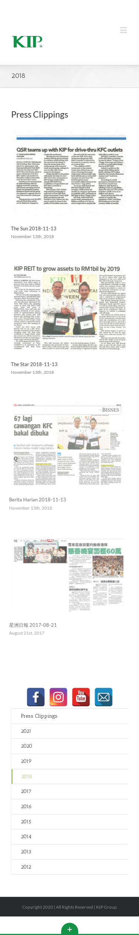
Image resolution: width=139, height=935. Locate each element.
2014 (26, 836)
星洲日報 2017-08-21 (30, 625)
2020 (26, 746)
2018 (26, 776)
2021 (26, 731)
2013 (26, 852)
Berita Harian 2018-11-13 (34, 500)
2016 (26, 806)
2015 (26, 822)
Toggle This (69, 928)
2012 (26, 867)
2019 (26, 761)
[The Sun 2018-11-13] (68, 172)
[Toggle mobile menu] (124, 30)
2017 (26, 791)
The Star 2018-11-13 (33, 364)
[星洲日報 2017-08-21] (65, 574)
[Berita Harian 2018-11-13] (65, 444)
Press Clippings (39, 716)
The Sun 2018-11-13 (33, 228)
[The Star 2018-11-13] (68, 308)
